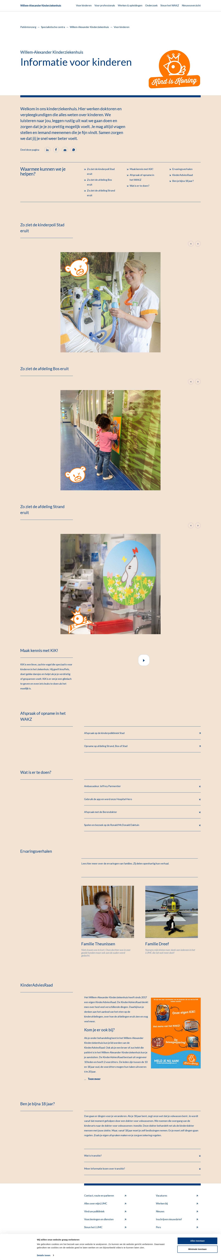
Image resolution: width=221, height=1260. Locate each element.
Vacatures (177, 1195)
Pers (177, 1227)
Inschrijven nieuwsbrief (177, 1219)
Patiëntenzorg (28, 27)
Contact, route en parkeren (105, 1195)
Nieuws (177, 1211)
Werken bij (177, 1203)
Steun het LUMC (105, 1227)
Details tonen (43, 1254)
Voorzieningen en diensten (105, 1219)
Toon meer (94, 1079)
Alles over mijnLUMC (105, 1203)
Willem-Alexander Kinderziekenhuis (40, 5)
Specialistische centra (53, 27)
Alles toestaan (197, 1240)
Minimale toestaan (197, 1248)
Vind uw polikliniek (105, 1211)
